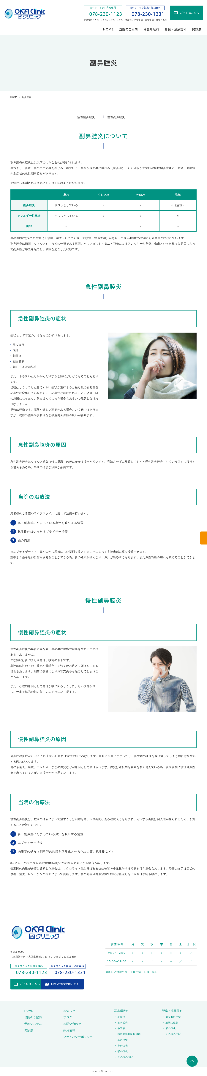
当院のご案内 (128, 29)
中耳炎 (121, 1028)
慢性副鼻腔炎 (116, 117)
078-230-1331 (148, 14)
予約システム (33, 1024)
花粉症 (121, 1017)
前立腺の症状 (173, 1017)
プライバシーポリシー (78, 1037)
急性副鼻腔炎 (86, 117)
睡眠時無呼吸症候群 (129, 1034)
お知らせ (69, 1011)
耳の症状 (123, 1040)
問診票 (196, 29)
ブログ (67, 1017)
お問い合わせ (72, 1024)
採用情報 (69, 1030)
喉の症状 (123, 1051)
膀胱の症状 (171, 1023)
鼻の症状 (123, 1046)
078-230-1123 (105, 14)
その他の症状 (125, 1057)
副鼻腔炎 (123, 1023)
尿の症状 (170, 1028)
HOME (108, 29)
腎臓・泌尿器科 (176, 29)
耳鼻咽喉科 (151, 29)
